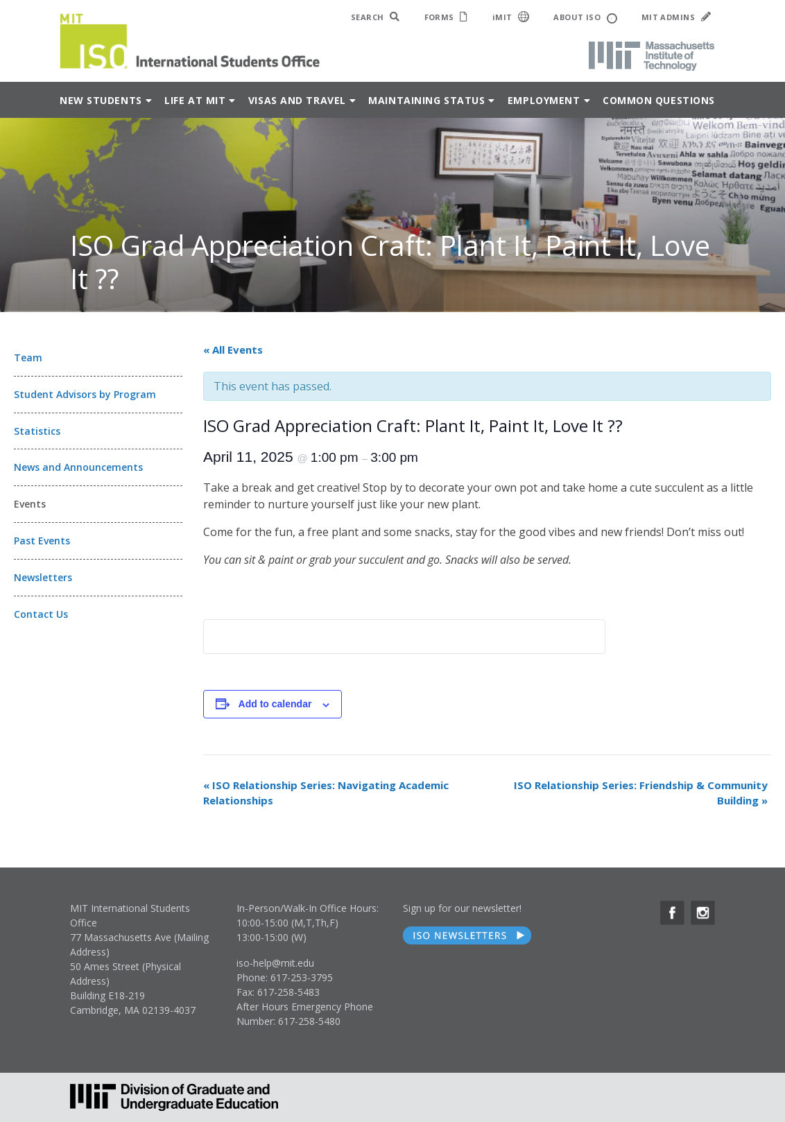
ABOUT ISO (584, 18)
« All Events (233, 349)
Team (28, 357)
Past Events (42, 540)
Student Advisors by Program (85, 394)
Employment (544, 100)
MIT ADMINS (676, 17)
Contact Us (41, 614)
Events (30, 503)
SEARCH (375, 17)
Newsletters (43, 577)
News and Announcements (78, 467)
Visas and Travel (297, 100)
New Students (101, 100)
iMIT (511, 16)
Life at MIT (194, 100)
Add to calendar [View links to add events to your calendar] (275, 703)
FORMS (446, 17)
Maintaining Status (426, 100)
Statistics (37, 431)
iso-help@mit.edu (275, 962)
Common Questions (659, 100)
